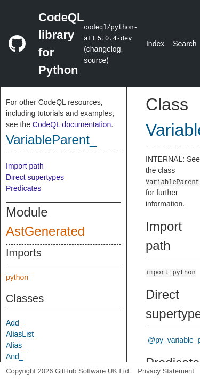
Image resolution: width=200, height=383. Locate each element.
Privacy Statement (166, 371)
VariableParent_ (51, 139)
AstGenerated (45, 231)
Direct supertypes (35, 177)
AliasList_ (22, 334)
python (17, 277)
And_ (14, 356)
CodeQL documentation (72, 124)
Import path (25, 166)
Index (155, 43)
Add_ (14, 323)
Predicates (23, 188)
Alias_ (16, 345)
